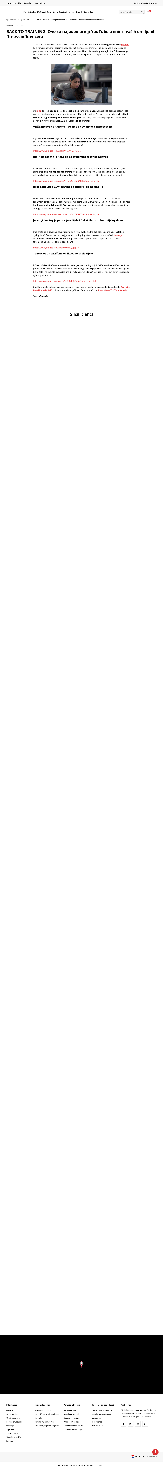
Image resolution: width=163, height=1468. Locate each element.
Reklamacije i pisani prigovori (47, 1425)
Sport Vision (11, 19)
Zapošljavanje (12, 1433)
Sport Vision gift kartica (102, 1410)
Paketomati (97, 1422)
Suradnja (10, 1425)
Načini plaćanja (70, 1410)
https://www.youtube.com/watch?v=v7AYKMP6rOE (57, 150)
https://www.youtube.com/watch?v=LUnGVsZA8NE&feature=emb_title (66, 214)
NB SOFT (86, 1465)
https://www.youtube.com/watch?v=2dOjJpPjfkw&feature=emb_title (65, 281)
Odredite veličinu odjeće (74, 1429)
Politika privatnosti (14, 1422)
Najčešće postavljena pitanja (47, 1414)
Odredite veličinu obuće (73, 1425)
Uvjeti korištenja (13, 1418)
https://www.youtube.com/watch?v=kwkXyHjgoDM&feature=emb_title (66, 181)
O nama (9, 1410)
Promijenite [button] (151, 1456)
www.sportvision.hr (70, 1465)
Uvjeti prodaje (12, 1414)
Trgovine (10, 1429)
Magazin (21, 19)
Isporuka (38, 1418)
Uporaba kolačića (13, 1437)
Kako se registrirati (71, 1418)
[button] (132, 12)
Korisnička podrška (43, 1410)
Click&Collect (97, 1425)
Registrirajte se (150, 3)
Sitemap (9, 1441)
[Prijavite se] (148, 12)
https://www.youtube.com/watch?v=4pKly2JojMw (56, 247)
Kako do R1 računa (71, 1422)
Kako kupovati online (72, 1414)
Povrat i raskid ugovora (44, 1422)
